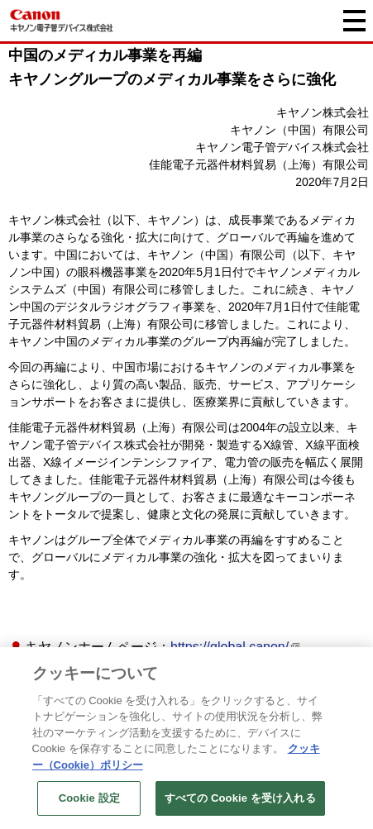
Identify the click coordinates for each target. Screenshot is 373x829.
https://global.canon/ (229, 647)
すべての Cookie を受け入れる (240, 799)
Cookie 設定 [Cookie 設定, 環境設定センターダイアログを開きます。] (89, 799)
